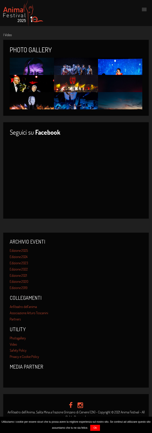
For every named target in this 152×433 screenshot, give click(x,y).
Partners (15, 319)
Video (13, 344)
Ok (95, 427)
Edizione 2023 (19, 263)
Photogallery (18, 338)
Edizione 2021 (18, 275)
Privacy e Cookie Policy (24, 356)
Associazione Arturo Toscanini (29, 313)
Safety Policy (18, 350)
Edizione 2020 (19, 281)
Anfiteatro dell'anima (23, 307)
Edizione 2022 (19, 269)
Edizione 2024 (18, 257)
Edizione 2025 (19, 250)
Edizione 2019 (18, 288)
